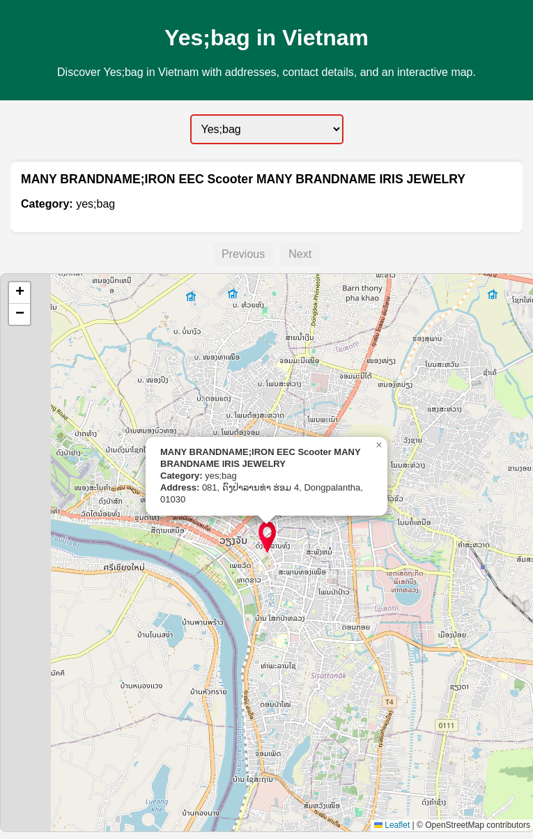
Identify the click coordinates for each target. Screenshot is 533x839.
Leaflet (392, 825)
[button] (267, 537)
